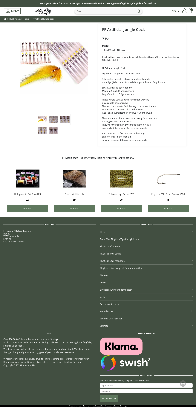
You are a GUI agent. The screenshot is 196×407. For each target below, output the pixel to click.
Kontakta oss (146, 311)
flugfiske (124, 3)
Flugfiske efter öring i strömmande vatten (146, 268)
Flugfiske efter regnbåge (146, 260)
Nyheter (146, 275)
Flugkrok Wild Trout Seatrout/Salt (168, 194)
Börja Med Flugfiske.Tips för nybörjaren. (146, 239)
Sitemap (146, 325)
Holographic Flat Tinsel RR (27, 194)
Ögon (27, 19)
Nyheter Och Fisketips (146, 318)
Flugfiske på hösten (146, 246)
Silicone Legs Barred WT (121, 194)
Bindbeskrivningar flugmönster (146, 289)
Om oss (146, 282)
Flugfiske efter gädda (146, 253)
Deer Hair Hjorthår (74, 194)
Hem (146, 232)
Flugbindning (15, 19)
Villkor (146, 296)
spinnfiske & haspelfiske (143, 3)
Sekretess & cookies (146, 304)
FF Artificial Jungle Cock (43, 19)
